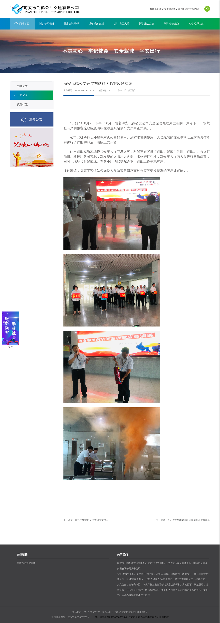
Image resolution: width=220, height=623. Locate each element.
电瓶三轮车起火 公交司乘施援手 (91, 520)
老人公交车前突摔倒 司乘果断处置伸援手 (188, 520)
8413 (111, 90)
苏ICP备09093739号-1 (80, 617)
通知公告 (22, 86)
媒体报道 (22, 104)
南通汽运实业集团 (26, 563)
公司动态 (22, 95)
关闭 (10, 347)
